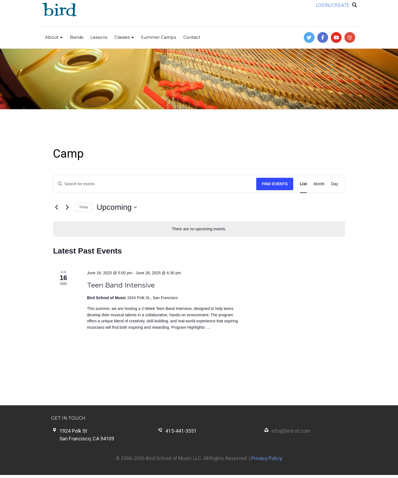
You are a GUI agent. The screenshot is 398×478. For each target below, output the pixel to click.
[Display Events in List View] (303, 184)
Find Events (275, 184)
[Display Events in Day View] (334, 184)
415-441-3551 (181, 431)
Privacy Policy (266, 458)
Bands (76, 37)
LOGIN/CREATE (333, 5)
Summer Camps (158, 37)
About (52, 37)
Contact (191, 37)
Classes (122, 37)
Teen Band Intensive (121, 285)
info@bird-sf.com (291, 431)
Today (83, 207)
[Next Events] (67, 207)
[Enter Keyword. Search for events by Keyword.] (154, 184)
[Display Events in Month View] (318, 184)
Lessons (98, 37)
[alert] (199, 229)
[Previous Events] (56, 207)
